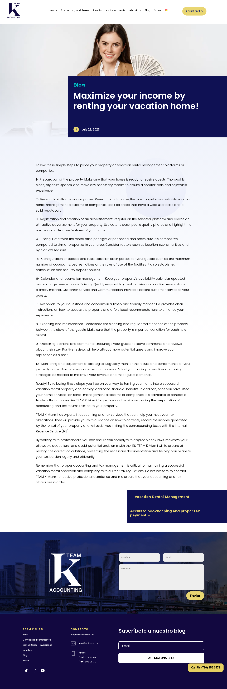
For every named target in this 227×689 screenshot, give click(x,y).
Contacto (194, 11)
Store (157, 10)
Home (53, 10)
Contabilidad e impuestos (37, 639)
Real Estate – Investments (109, 10)
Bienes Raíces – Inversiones (37, 644)
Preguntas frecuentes (82, 634)
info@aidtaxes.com (89, 643)
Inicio (25, 634)
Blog (147, 10)
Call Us (205, 667)
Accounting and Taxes (75, 10)
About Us (135, 10)
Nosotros (27, 650)
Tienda (26, 660)
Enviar (195, 595)
